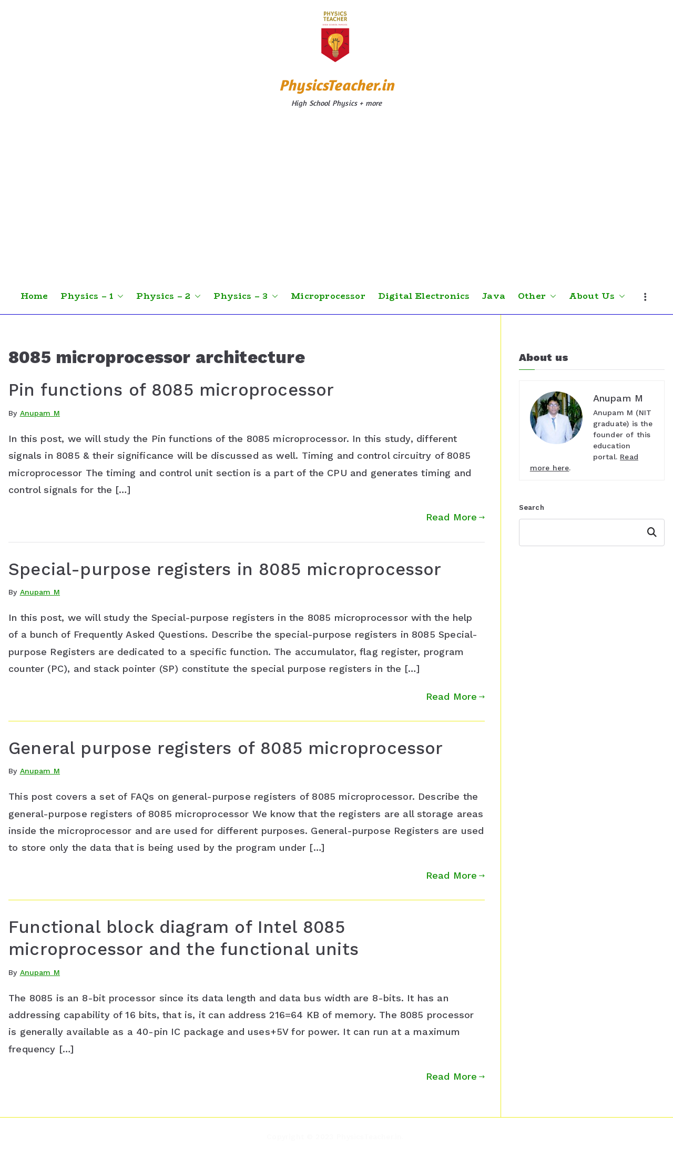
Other (537, 296)
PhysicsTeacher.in (336, 85)
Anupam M (40, 413)
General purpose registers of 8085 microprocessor (225, 748)
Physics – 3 (245, 296)
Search (531, 507)
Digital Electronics (424, 296)
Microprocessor (328, 296)
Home (34, 296)
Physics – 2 (168, 296)
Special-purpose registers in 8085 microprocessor (225, 569)
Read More (455, 516)
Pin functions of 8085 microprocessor (171, 390)
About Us (597, 296)
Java (493, 296)
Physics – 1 (92, 296)
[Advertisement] (336, 199)
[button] (118, 296)
